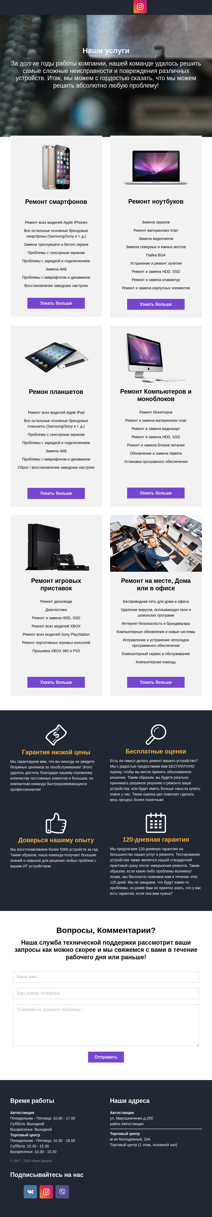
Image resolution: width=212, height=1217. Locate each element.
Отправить (106, 1057)
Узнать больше (56, 303)
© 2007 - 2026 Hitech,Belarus (31, 1161)
